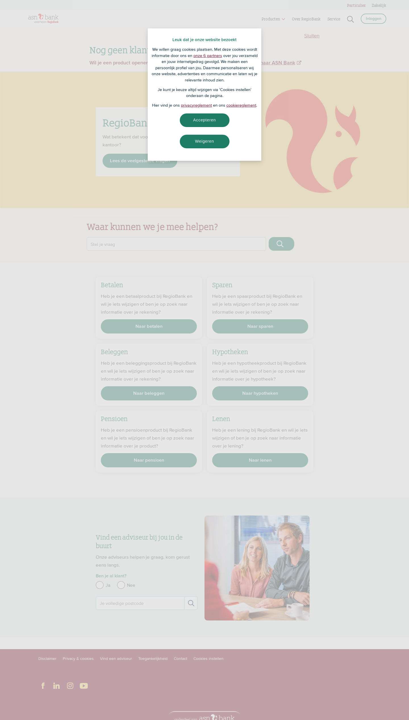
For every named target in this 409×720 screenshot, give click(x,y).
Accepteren (204, 120)
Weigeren (204, 141)
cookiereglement (241, 105)
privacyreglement (196, 105)
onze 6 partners (207, 55)
